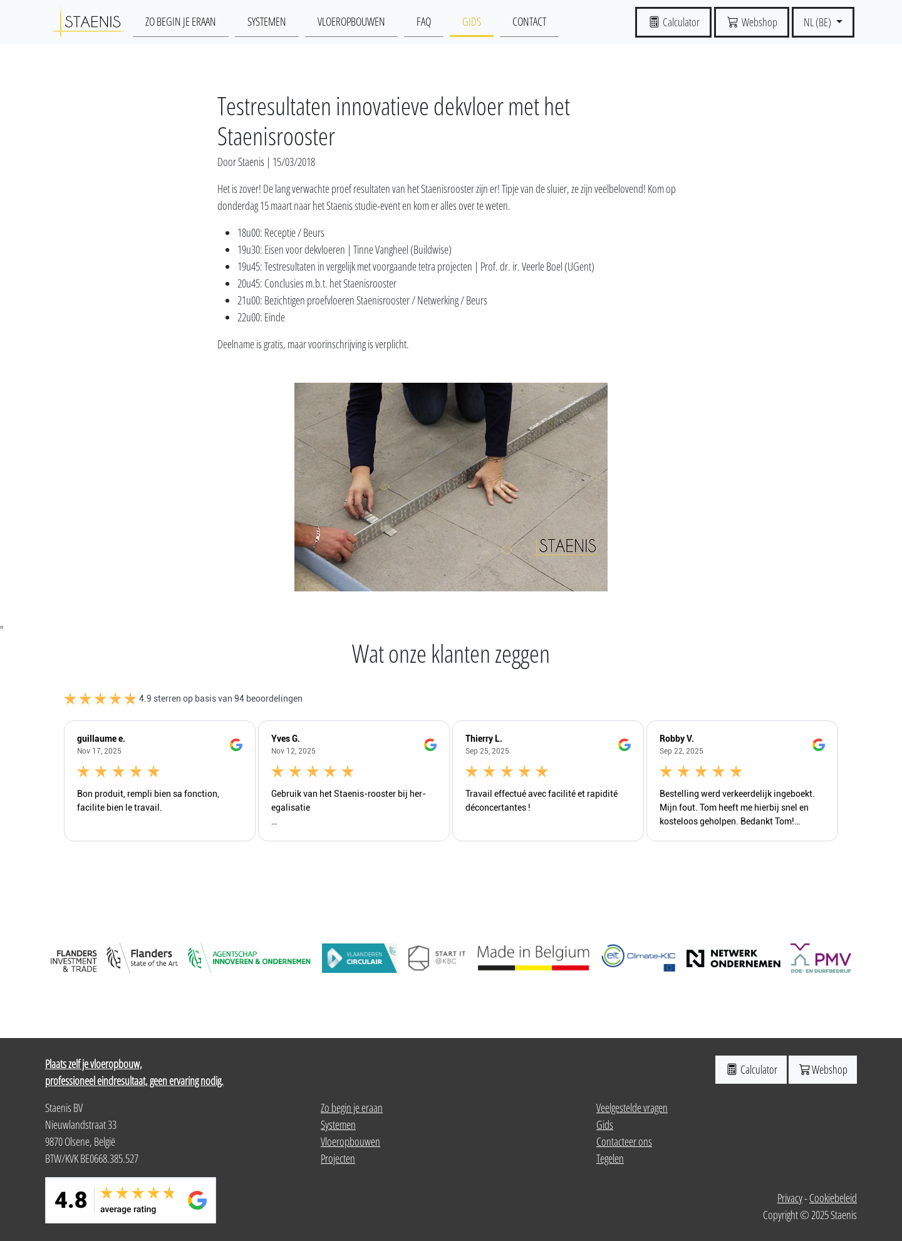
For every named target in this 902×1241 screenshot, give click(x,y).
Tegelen (610, 1158)
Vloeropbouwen (351, 21)
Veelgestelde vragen (632, 1107)
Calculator (751, 1069)
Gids (471, 21)
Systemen (266, 21)
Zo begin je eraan (180, 21)
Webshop (823, 1069)
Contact (529, 21)
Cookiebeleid (833, 1197)
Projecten (338, 1158)
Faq (424, 21)
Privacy (789, 1197)
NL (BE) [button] (818, 21)
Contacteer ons (624, 1141)
